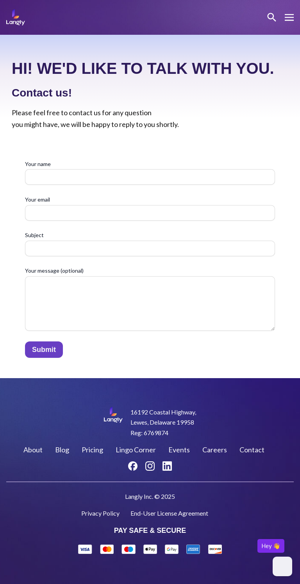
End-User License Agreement (169, 513)
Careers (214, 450)
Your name (150, 173)
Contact (251, 450)
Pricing (92, 450)
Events (179, 450)
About (33, 450)
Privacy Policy (100, 513)
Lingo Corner (136, 450)
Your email (150, 208)
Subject (150, 244)
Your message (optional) (150, 300)
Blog (62, 450)
